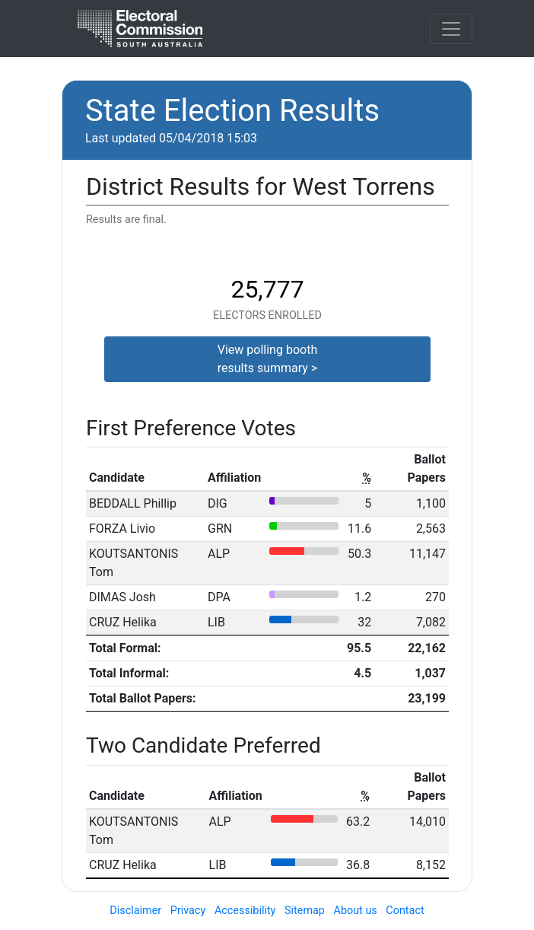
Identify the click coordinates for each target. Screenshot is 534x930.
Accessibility (245, 910)
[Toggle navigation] (451, 29)
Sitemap (304, 910)
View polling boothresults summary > (268, 358)
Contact (405, 910)
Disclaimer (135, 910)
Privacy (188, 910)
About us (355, 910)
